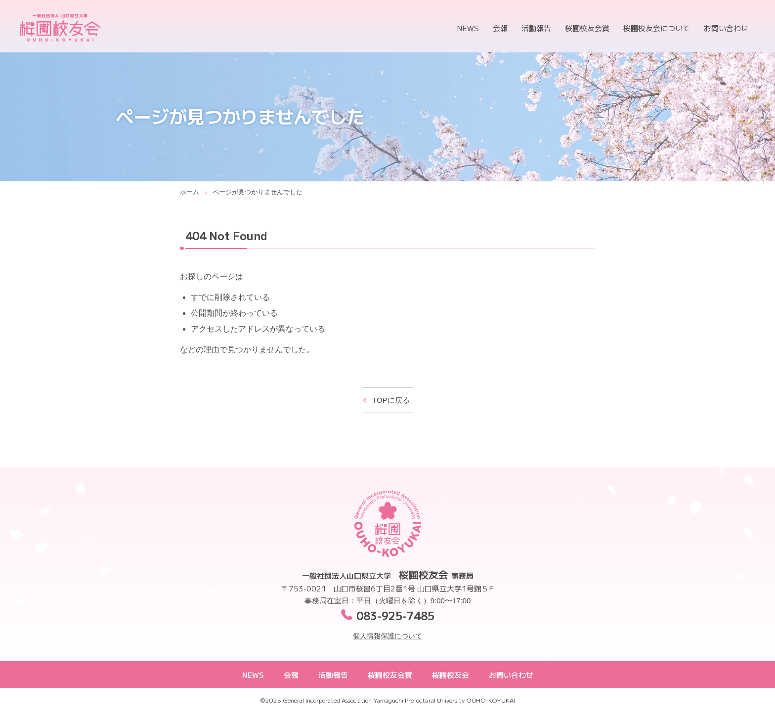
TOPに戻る (391, 400)
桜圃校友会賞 (587, 28)
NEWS (468, 28)
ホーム (189, 192)
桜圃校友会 (60, 28)
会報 (500, 28)
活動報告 (536, 28)
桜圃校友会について (656, 28)
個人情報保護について (387, 636)
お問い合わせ (726, 28)
